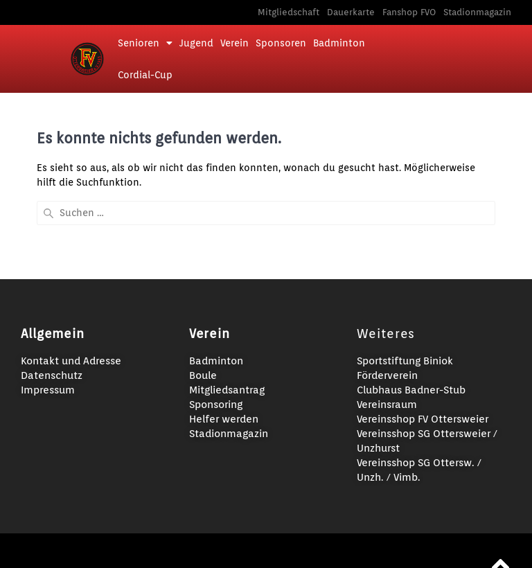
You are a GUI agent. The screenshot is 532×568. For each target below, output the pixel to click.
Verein (234, 42)
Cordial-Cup (145, 74)
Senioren (145, 43)
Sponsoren (281, 42)
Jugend (196, 42)
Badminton (339, 42)
